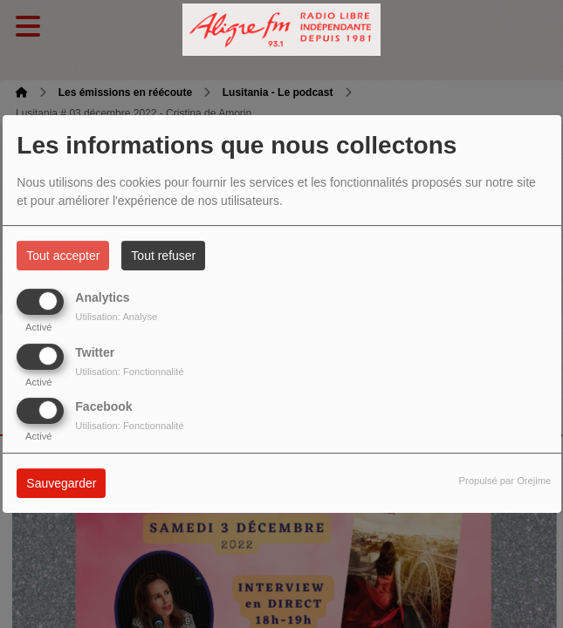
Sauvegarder (61, 483)
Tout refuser (163, 256)
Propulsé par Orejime (505, 480)
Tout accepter (63, 256)
